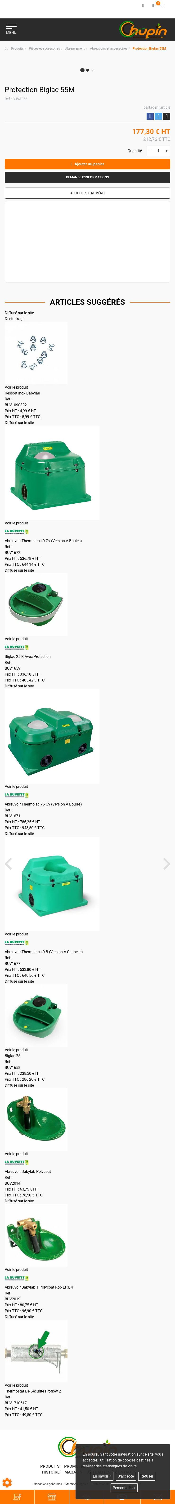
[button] (149, 48)
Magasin (73, 1472)
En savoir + (102, 1476)
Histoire (51, 1472)
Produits (49, 1466)
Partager (150, 116)
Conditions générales (48, 1484)
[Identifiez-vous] (143, 5)
